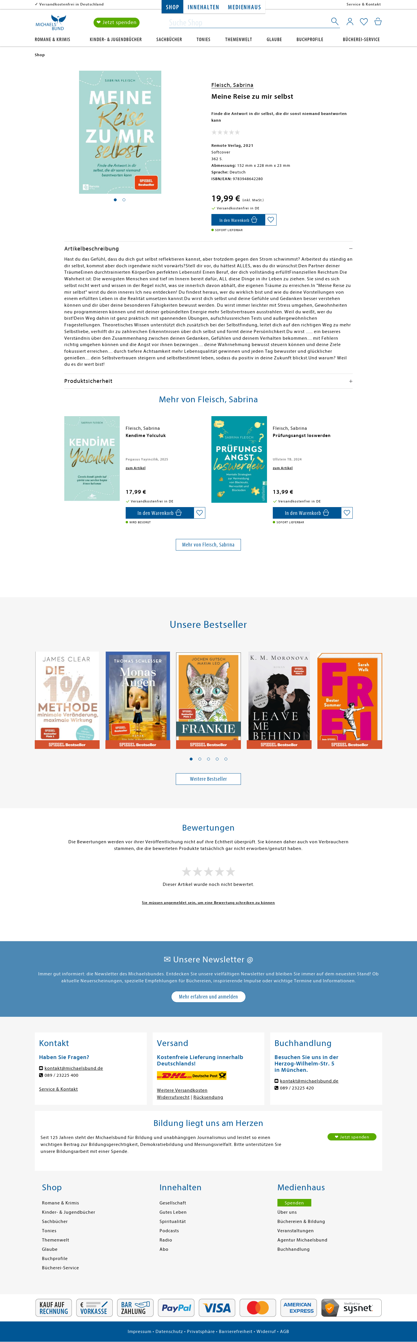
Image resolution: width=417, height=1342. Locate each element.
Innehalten (203, 7)
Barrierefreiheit (236, 1331)
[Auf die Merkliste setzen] (271, 220)
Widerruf (266, 1331)
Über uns (287, 1212)
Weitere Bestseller (208, 779)
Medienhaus (244, 7)
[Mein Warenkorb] (378, 21)
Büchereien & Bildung (301, 1221)
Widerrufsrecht (173, 1097)
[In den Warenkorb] (238, 220)
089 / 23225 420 (297, 1088)
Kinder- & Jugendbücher (116, 39)
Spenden (294, 1203)
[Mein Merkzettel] (364, 22)
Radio (166, 1240)
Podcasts (169, 1230)
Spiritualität (173, 1221)
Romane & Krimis (52, 39)
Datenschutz (169, 1331)
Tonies (204, 39)
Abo (164, 1249)
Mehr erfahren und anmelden (208, 996)
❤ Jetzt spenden (116, 23)
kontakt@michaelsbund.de (74, 1068)
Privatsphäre (201, 1331)
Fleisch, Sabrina (232, 85)
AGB (284, 1331)
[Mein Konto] (350, 21)
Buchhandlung (293, 1249)
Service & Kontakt (364, 4)
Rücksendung (208, 1097)
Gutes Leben (173, 1212)
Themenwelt (238, 39)
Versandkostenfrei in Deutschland (71, 4)
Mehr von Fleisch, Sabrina (208, 544)
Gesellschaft (173, 1203)
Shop (172, 7)
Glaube (274, 39)
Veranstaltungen (295, 1230)
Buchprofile (310, 39)
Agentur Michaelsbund (302, 1240)
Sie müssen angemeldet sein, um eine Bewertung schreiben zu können (208, 902)
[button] (191, 759)
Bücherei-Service (361, 39)
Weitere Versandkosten (182, 1090)
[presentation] (66, 438)
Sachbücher (169, 39)
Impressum (139, 1331)
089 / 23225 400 (61, 1075)
